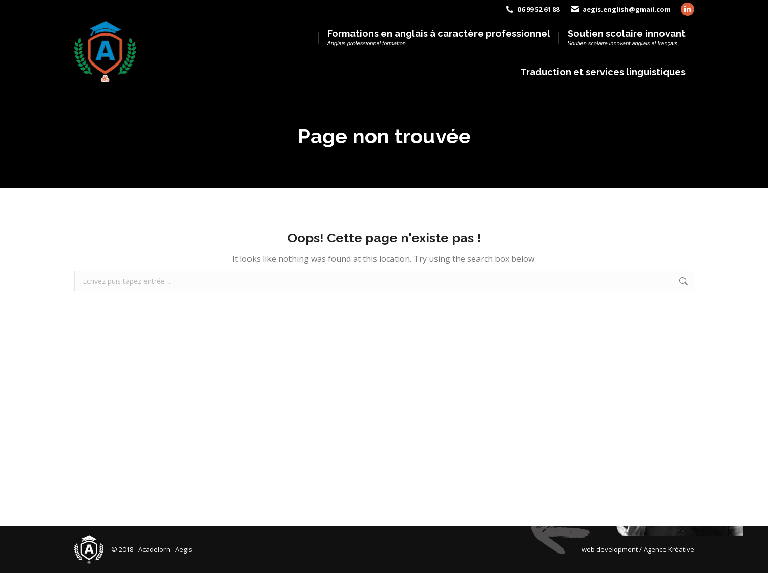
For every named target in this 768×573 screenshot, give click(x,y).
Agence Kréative (669, 549)
